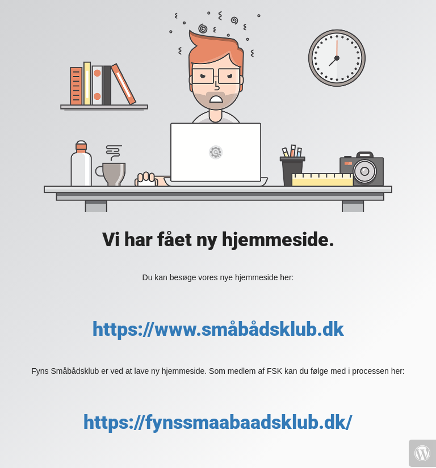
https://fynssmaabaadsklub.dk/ (218, 422)
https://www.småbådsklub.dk (218, 329)
